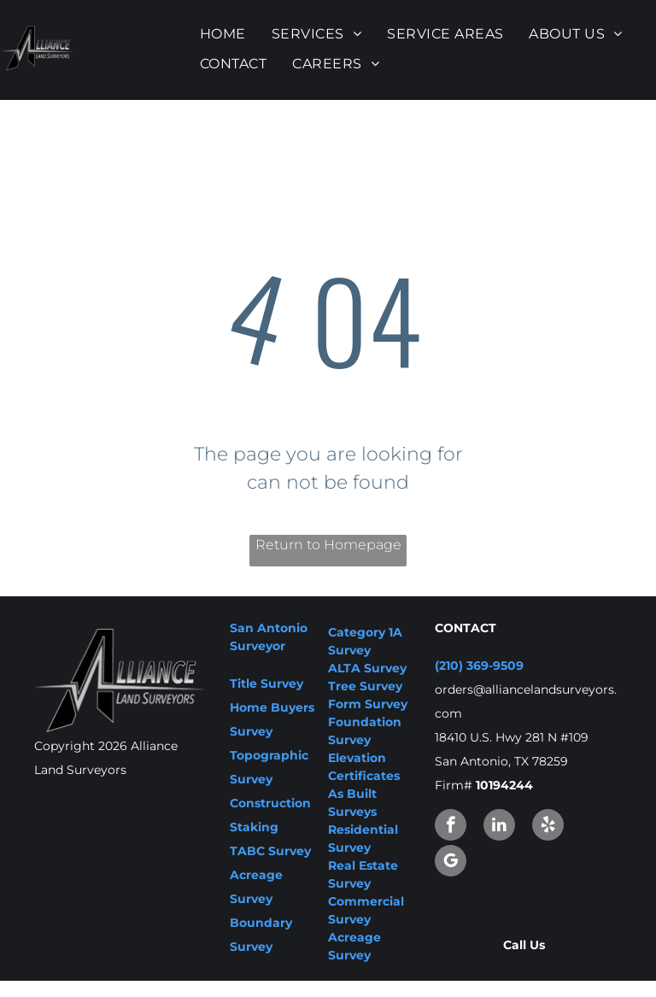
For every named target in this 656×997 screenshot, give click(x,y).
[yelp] (548, 827)
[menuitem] (223, 34)
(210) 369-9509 (479, 665)
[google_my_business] (450, 863)
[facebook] (450, 827)
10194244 (504, 785)
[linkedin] (499, 827)
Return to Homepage (328, 545)
